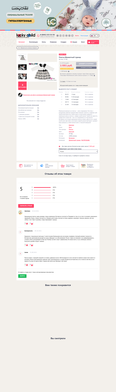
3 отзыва (62, 81)
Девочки (71, 125)
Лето (70, 127)
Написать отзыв (26, 206)
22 (61, 102)
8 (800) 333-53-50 (47, 35)
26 (61, 94)
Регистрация (84, 35)
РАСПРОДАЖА (85, 140)
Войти (77, 35)
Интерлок (72, 138)
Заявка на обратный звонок (47, 36)
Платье (71, 129)
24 (61, 99)
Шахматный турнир (75, 140)
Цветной (71, 131)
